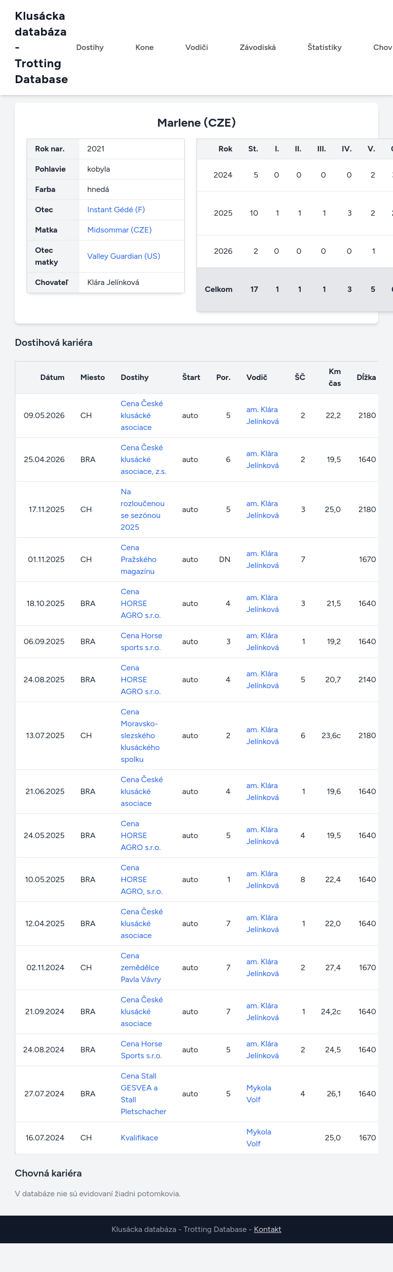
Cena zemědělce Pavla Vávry (141, 967)
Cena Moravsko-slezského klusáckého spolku (140, 735)
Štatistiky (325, 47)
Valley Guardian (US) (123, 256)
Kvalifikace (139, 1137)
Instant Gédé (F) (116, 209)
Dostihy (90, 47)
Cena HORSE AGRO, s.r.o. (142, 879)
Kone (144, 47)
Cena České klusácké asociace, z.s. (143, 459)
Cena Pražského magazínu (139, 559)
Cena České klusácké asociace (142, 415)
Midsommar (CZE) (119, 230)
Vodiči (196, 47)
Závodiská (257, 47)
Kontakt (267, 1229)
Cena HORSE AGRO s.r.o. (141, 603)
